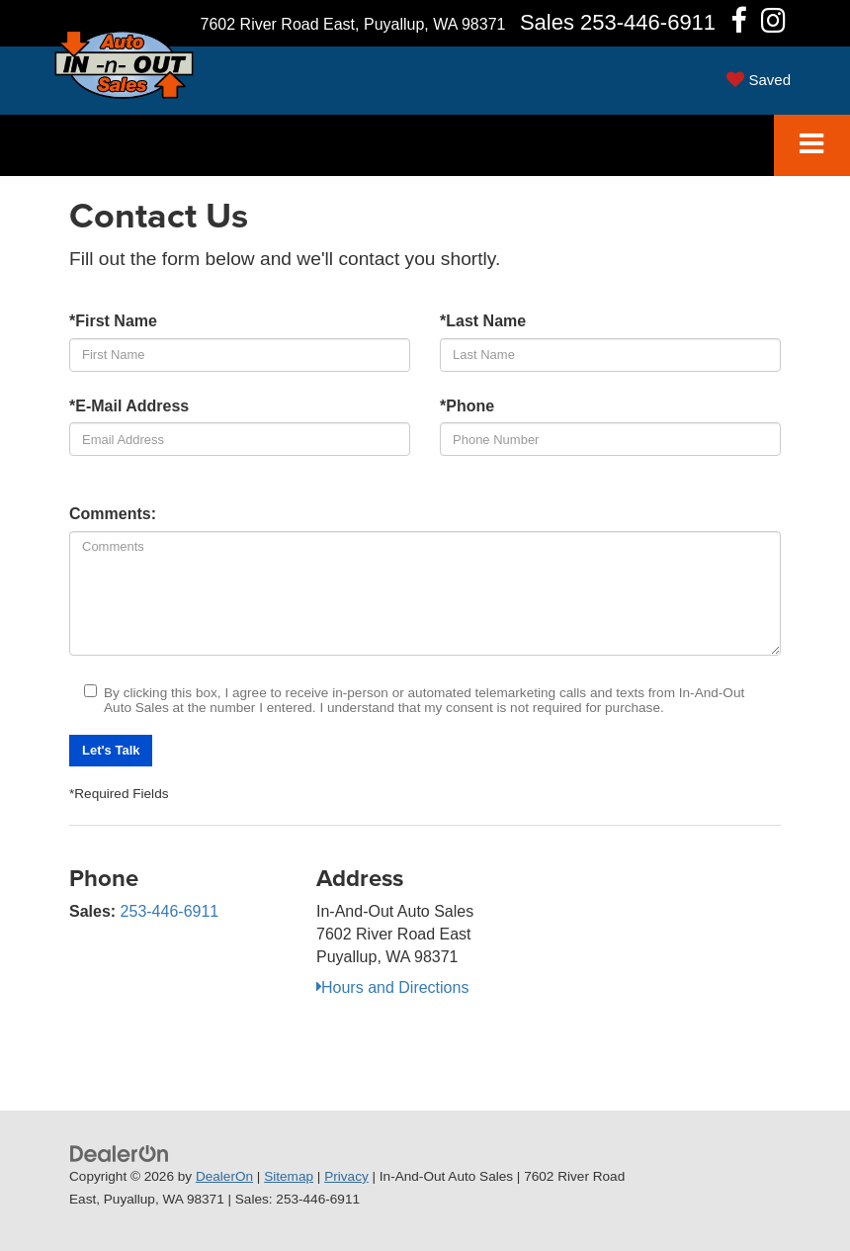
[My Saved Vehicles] (758, 79)
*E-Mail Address (129, 406)
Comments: (112, 513)
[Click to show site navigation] (812, 146)
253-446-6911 (170, 911)
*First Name (113, 321)
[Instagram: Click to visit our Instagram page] (773, 24)
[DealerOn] (119, 1152)
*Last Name (483, 321)
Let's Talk (110, 750)
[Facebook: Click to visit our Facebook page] (738, 24)
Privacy (346, 1176)
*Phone (467, 406)
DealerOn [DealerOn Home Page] (224, 1176)
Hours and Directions (392, 987)
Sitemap (288, 1176)
